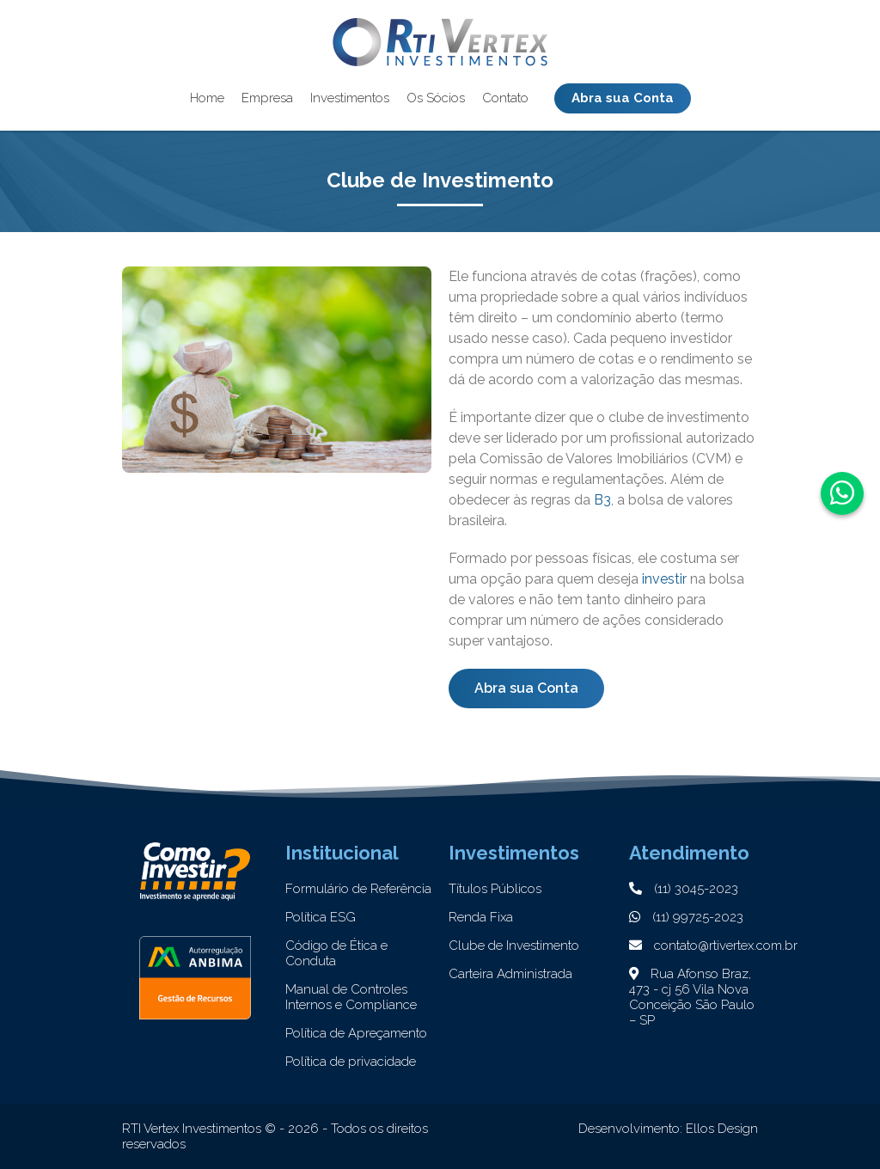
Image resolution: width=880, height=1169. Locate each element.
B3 (602, 500)
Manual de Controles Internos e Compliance (351, 997)
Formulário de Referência (358, 889)
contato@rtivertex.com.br (713, 945)
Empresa (267, 97)
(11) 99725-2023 (686, 917)
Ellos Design (722, 1128)
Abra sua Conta (622, 97)
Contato (505, 97)
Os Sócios (435, 97)
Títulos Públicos (495, 889)
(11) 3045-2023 (683, 889)
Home (207, 97)
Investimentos (349, 97)
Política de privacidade (350, 1061)
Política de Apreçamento (356, 1033)
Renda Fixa (481, 917)
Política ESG (320, 917)
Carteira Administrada (510, 974)
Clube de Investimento (514, 945)
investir (664, 579)
